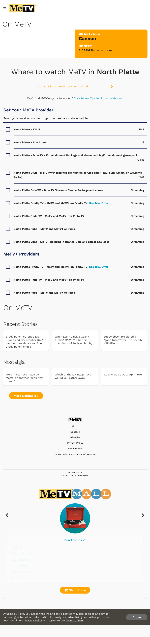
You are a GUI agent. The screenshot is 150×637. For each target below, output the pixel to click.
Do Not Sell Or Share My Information (75, 454)
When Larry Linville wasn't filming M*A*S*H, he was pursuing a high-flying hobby (73, 340)
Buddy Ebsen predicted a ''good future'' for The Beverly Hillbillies (123, 340)
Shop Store (75, 590)
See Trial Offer (98, 203)
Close (137, 617)
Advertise (75, 437)
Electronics (75, 540)
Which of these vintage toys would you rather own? (73, 376)
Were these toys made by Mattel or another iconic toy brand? (24, 378)
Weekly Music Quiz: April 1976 (123, 374)
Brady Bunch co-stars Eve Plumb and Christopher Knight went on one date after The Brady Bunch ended (26, 341)
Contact (75, 432)
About (75, 426)
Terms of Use (75, 448)
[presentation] (9, 515)
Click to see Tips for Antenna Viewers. (98, 98)
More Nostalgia (26, 395)
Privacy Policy (75, 443)
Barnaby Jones (101, 50)
